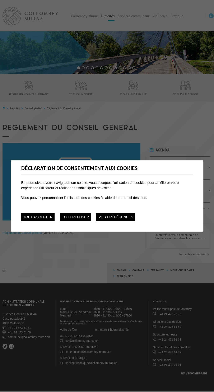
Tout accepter (37, 217)
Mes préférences (115, 217)
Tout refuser (75, 217)
